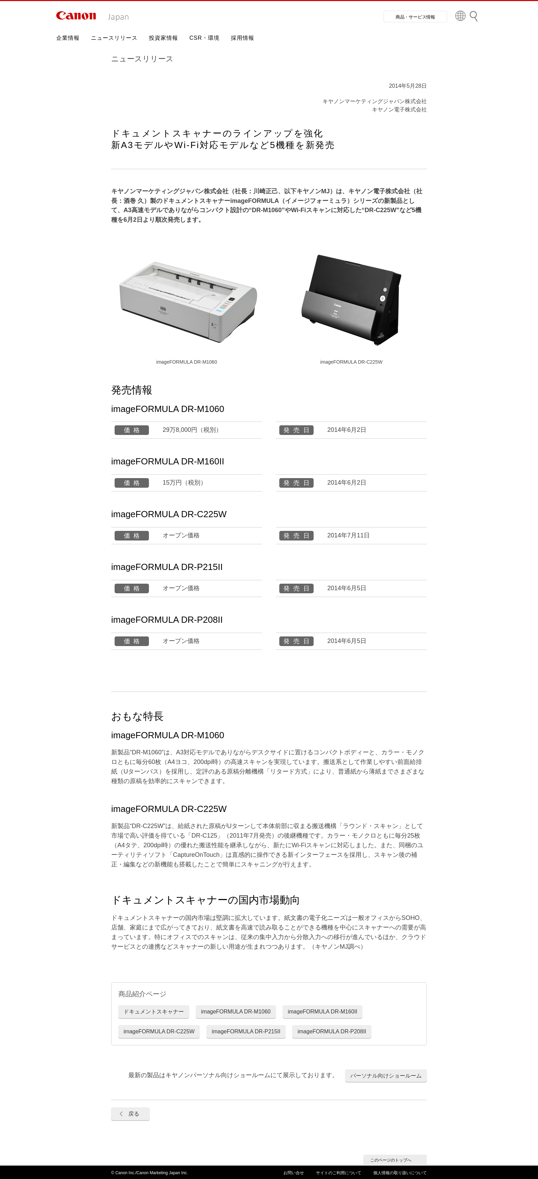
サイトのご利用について (338, 1172)
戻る (133, 1114)
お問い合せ (293, 1172)
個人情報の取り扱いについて (400, 1172)
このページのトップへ (390, 1160)
